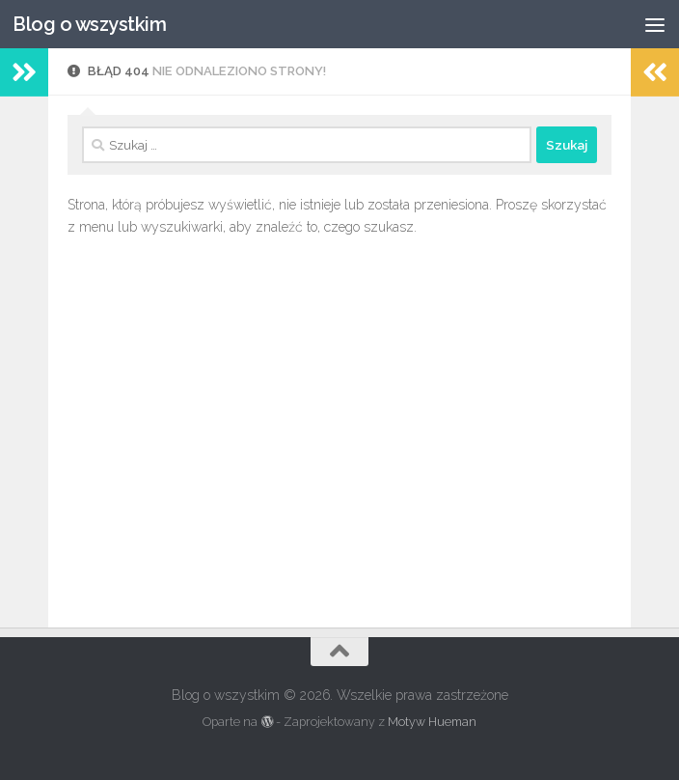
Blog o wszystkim (89, 24)
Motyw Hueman (432, 721)
